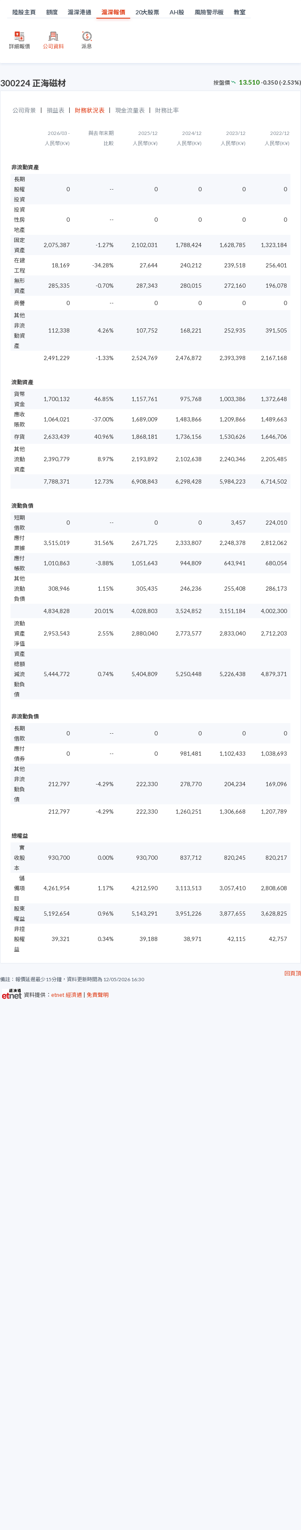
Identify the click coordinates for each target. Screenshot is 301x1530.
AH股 (177, 12)
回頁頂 (293, 973)
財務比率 (167, 110)
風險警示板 (209, 12)
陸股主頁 (24, 12)
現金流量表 (130, 110)
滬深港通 (79, 12)
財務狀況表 (89, 110)
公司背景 (24, 110)
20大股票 (147, 12)
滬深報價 (113, 12)
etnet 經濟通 (66, 994)
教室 (240, 12)
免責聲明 (98, 994)
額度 (52, 12)
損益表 (55, 110)
